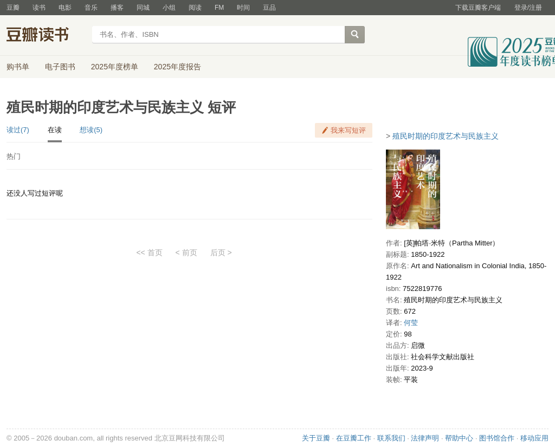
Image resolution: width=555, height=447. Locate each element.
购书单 (18, 66)
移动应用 (534, 438)
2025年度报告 (177, 66)
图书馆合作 (496, 438)
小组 (169, 7)
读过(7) (18, 130)
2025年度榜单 (114, 66)
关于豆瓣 (316, 438)
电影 (65, 7)
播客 (117, 7)
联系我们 (391, 438)
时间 (243, 7)
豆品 (269, 7)
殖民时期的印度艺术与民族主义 (445, 136)
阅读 (195, 7)
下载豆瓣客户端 (478, 7)
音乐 (91, 7)
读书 (39, 7)
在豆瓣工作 (353, 438)
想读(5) (91, 130)
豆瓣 (13, 7)
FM (219, 7)
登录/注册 (528, 7)
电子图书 (60, 66)
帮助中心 (459, 438)
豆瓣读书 (46, 36)
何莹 (411, 323)
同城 (143, 7)
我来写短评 (348, 130)
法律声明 (425, 438)
